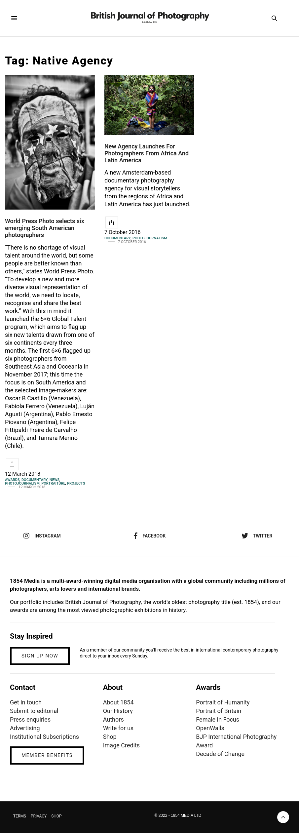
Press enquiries (30, 719)
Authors (113, 719)
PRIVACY (39, 816)
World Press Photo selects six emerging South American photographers (44, 228)
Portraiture (53, 483)
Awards (12, 480)
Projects (76, 483)
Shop (110, 736)
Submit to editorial (34, 710)
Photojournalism (22, 483)
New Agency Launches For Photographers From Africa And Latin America (146, 153)
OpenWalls (210, 728)
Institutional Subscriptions (44, 736)
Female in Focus (217, 719)
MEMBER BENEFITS (47, 755)
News (54, 480)
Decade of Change (220, 753)
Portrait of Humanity (222, 702)
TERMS (19, 816)
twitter (257, 536)
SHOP (56, 816)
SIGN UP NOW (39, 656)
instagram (42, 536)
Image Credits (121, 745)
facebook (149, 536)
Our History (118, 710)
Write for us (118, 728)
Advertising (25, 728)
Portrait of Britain (218, 710)
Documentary (34, 480)
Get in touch (26, 702)
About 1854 (118, 702)
